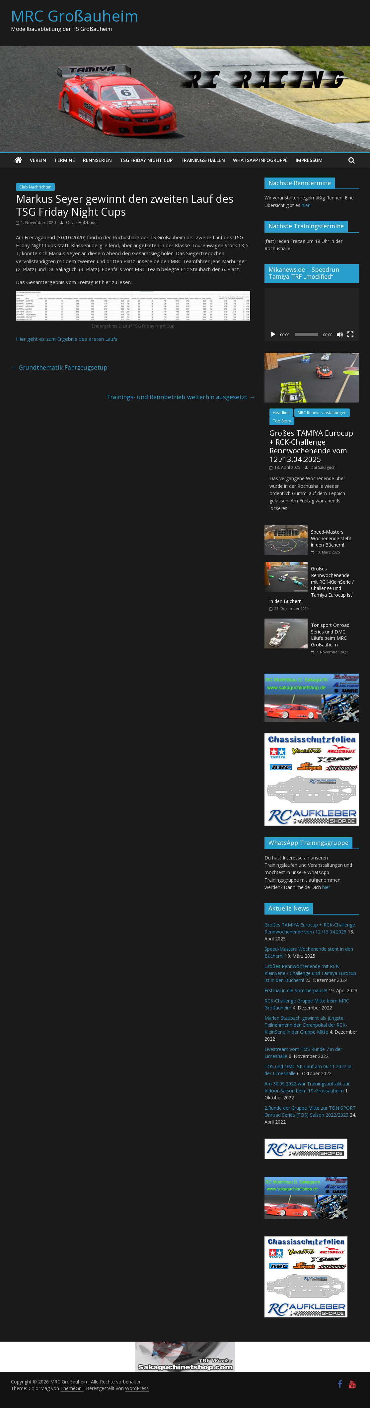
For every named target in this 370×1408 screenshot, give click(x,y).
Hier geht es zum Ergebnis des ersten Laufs (66, 338)
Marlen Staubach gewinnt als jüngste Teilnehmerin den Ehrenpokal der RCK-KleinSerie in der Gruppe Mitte (305, 1025)
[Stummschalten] (339, 334)
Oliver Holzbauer (82, 222)
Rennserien (97, 160)
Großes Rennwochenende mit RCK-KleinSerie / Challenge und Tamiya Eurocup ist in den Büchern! (311, 584)
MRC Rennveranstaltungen (322, 412)
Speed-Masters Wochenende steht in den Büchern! (331, 538)
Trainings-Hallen (203, 160)
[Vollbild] (350, 334)
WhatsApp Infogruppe (260, 160)
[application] (311, 314)
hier (326, 887)
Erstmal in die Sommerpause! (295, 990)
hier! (306, 205)
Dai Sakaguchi (323, 467)
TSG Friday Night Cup (146, 160)
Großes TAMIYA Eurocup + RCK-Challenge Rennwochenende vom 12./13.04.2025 (311, 446)
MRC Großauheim (74, 15)
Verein (38, 160)
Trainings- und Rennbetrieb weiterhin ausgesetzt (180, 397)
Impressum (309, 160)
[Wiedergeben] (273, 334)
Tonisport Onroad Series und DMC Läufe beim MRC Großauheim (330, 635)
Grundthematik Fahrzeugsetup (59, 367)
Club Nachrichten (35, 187)
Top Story (282, 421)
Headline (281, 412)
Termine (64, 160)
